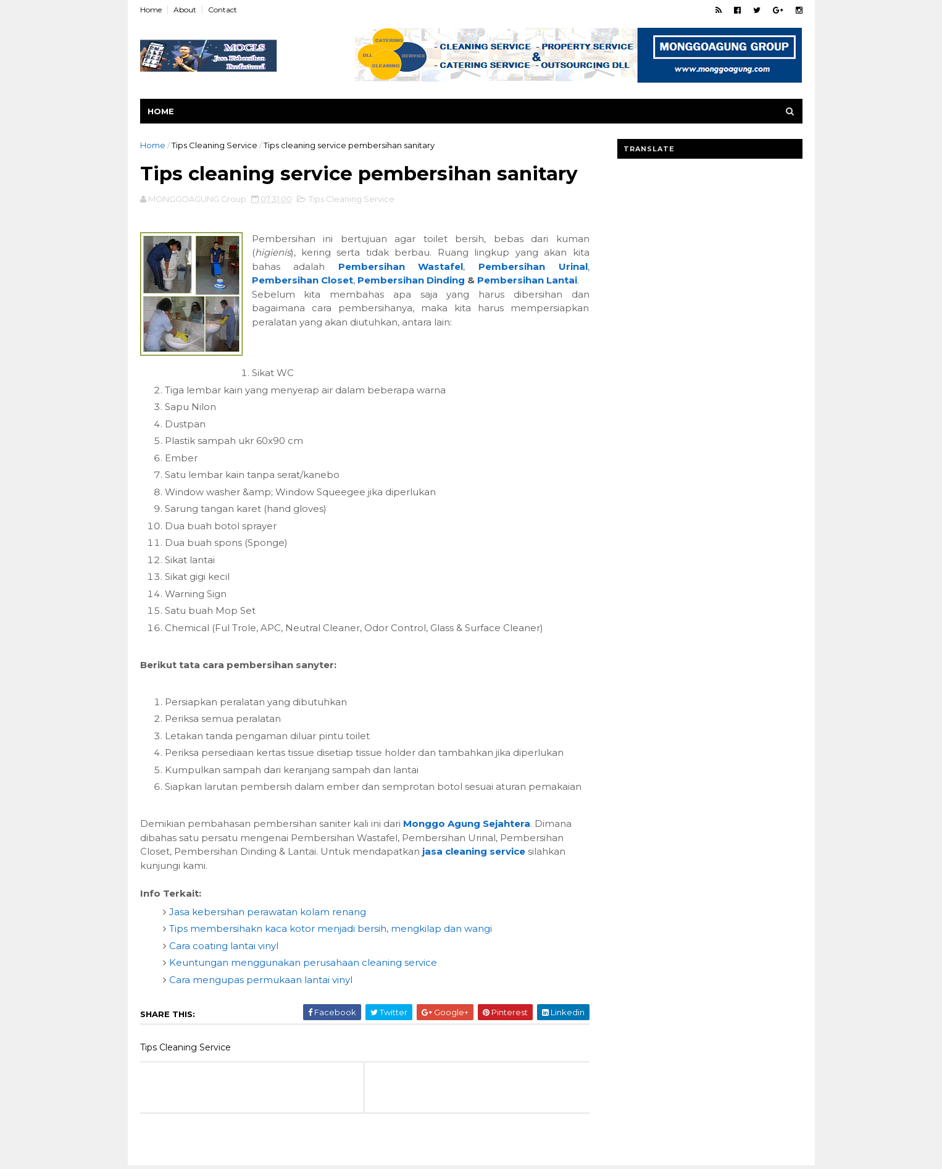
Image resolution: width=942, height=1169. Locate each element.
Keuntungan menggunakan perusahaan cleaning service (303, 962)
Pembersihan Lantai (527, 280)
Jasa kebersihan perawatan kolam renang (267, 912)
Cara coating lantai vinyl (223, 946)
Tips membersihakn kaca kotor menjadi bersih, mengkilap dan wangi (330, 928)
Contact (222, 9)
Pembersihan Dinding (411, 280)
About (184, 9)
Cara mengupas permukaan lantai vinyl (260, 980)
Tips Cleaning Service (214, 145)
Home (151, 9)
